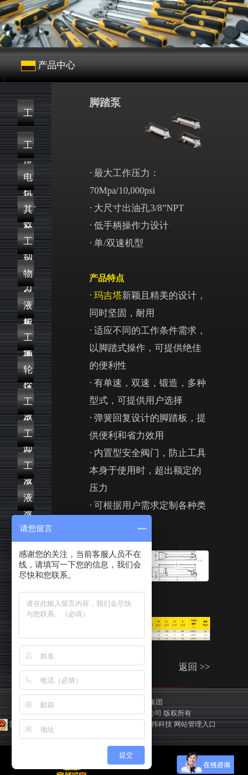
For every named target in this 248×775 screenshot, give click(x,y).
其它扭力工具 (28, 213)
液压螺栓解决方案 (28, 309)
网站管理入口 (195, 724)
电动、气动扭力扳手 (28, 181)
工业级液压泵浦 (28, 341)
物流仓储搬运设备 (28, 277)
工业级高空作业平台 (28, 470)
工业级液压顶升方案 (28, 406)
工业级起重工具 (28, 245)
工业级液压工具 (28, 438)
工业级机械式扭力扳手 (28, 117)
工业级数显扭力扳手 (28, 149)
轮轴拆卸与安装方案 (28, 373)
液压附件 (28, 502)
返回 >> (194, 667)
